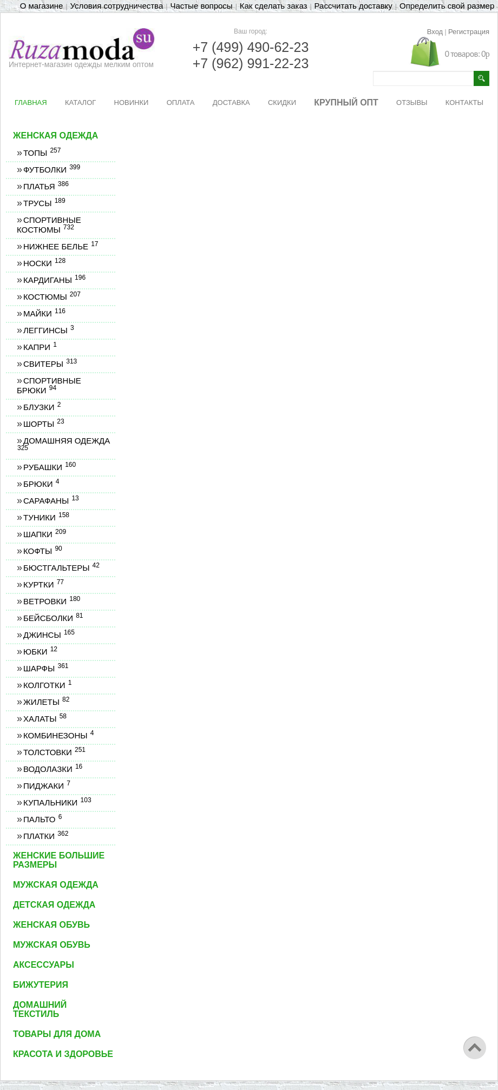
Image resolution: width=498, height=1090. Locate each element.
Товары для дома (57, 1034)
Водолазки (52, 769)
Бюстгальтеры (61, 567)
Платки (45, 836)
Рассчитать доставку (353, 5)
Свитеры (49, 363)
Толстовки (54, 752)
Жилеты (46, 701)
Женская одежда (55, 135)
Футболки (51, 169)
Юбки (40, 651)
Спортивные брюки (49, 385)
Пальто (42, 819)
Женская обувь (51, 924)
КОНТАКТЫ (464, 102)
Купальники (57, 802)
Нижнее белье (60, 246)
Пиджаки (46, 785)
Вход (435, 32)
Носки (44, 263)
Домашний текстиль (40, 1009)
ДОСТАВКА (231, 102)
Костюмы (51, 296)
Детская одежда (54, 904)
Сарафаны (50, 500)
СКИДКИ (282, 102)
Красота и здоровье (63, 1054)
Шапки (44, 534)
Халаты (44, 718)
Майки (44, 313)
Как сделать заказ (273, 5)
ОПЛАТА (181, 102)
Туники (46, 517)
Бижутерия (40, 984)
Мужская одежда (56, 884)
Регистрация (468, 32)
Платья (45, 186)
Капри (39, 347)
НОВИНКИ (131, 102)
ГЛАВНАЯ (31, 102)
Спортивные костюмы (49, 224)
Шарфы (45, 668)
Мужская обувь (51, 944)
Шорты (43, 423)
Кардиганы (54, 280)
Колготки (47, 685)
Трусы (44, 203)
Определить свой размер (446, 5)
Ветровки (51, 601)
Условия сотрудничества (116, 5)
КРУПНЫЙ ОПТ (346, 102)
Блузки (41, 407)
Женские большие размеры (58, 860)
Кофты (42, 551)
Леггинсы (48, 330)
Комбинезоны (58, 735)
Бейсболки (53, 618)
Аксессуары (43, 964)
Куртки (43, 584)
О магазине (41, 5)
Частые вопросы (201, 5)
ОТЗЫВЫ (411, 102)
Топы (41, 152)
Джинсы (48, 634)
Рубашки (49, 467)
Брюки (40, 483)
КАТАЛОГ (80, 102)
